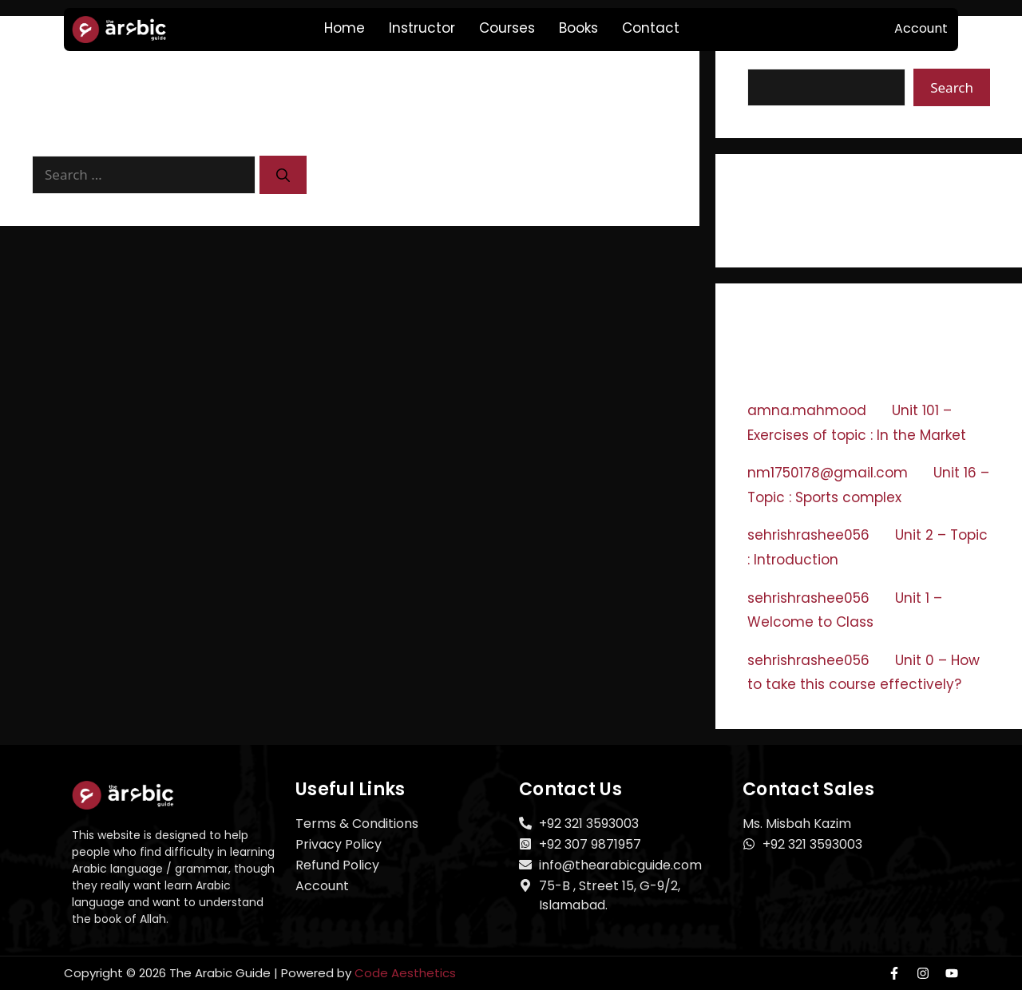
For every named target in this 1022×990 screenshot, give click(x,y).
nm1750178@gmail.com (827, 472)
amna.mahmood (806, 410)
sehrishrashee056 (808, 534)
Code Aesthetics (405, 972)
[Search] (283, 175)
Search (951, 87)
